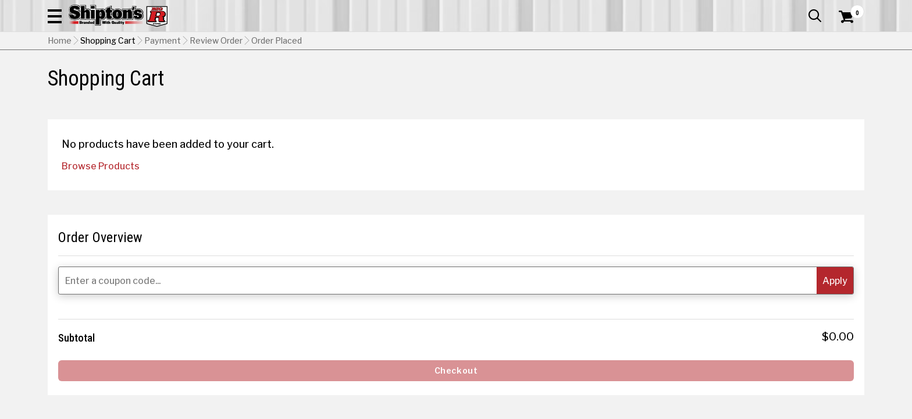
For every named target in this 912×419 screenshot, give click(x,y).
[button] (581, 42)
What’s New (799, 9)
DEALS (842, 78)
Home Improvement (503, 78)
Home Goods (406, 78)
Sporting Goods (772, 78)
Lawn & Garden (603, 78)
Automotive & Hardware (218, 78)
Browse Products (101, 246)
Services (848, 9)
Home (60, 99)
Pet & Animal (687, 78)
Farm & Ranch (324, 78)
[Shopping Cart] (844, 42)
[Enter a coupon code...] (771, 265)
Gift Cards (748, 9)
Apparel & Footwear (98, 78)
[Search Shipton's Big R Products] (456, 42)
